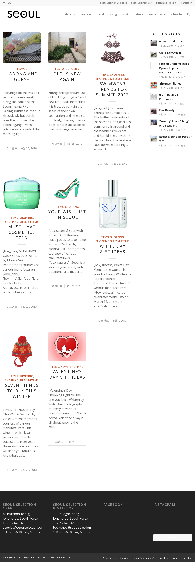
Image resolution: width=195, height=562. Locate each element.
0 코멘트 (12, 148)
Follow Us (173, 537)
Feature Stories (67, 69)
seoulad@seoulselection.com (23, 527)
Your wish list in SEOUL (67, 214)
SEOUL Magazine (25, 557)
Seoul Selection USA (141, 2)
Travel (22, 69)
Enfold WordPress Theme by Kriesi (53, 557)
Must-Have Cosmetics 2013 (21, 232)
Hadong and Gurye (22, 76)
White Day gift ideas (112, 249)
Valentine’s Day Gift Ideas (67, 374)
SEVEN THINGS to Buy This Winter (22, 390)
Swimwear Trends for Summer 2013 (112, 89)
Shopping (117, 74)
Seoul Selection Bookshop (113, 2)
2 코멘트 (58, 441)
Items (105, 74)
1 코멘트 (12, 470)
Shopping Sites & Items (112, 79)
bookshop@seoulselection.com (75, 527)
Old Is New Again (67, 76)
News (64, 367)
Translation (186, 2)
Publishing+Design (166, 2)
